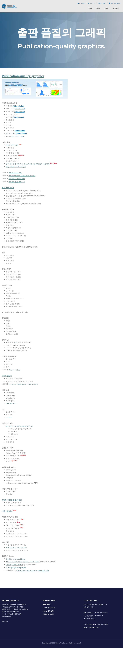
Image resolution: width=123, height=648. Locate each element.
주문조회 (102, 3)
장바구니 (91, 3)
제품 (90, 8)
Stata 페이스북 (48, 611)
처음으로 (81, 3)
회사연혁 (5, 621)
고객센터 (115, 8)
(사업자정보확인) (89, 618)
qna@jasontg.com (93, 627)
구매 (98, 8)
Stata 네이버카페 (49, 608)
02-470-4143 (92, 624)
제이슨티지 (46, 605)
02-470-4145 (104, 624)
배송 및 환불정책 (114, 3)
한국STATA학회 (48, 614)
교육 (106, 8)
